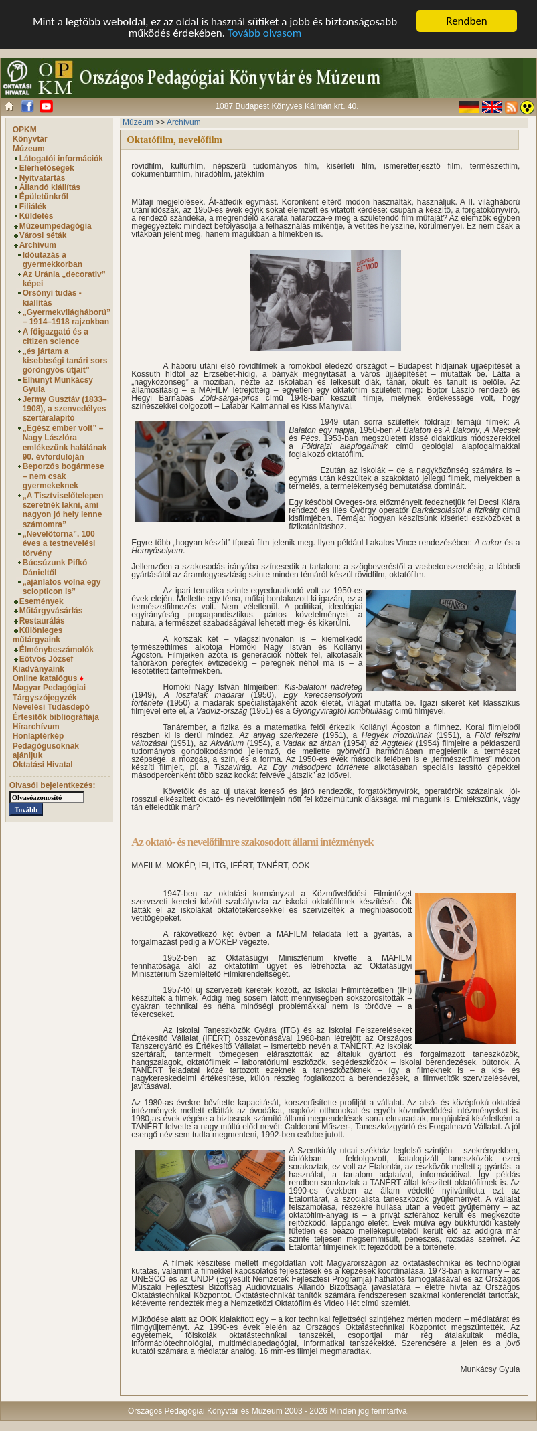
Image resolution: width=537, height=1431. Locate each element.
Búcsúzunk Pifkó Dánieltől (55, 567)
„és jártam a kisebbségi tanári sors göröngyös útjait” (65, 361)
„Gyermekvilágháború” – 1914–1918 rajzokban (66, 317)
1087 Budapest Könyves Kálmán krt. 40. (286, 106)
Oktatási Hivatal (43, 764)
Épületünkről (43, 196)
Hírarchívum (36, 726)
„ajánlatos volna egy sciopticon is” (62, 586)
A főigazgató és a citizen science (55, 336)
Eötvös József (46, 659)
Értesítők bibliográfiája (56, 716)
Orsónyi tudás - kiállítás (52, 297)
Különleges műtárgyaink (38, 635)
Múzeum (29, 148)
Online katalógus (48, 678)
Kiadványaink (38, 669)
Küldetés (36, 216)
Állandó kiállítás (49, 187)
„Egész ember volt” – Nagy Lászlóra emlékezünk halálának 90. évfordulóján (65, 442)
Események (41, 601)
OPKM (25, 129)
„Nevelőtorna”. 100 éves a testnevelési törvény (59, 543)
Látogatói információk (61, 158)
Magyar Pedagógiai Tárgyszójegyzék (49, 692)
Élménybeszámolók (56, 649)
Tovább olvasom (265, 33)
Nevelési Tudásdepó (51, 707)
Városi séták (43, 235)
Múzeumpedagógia (55, 226)
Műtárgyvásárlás (51, 610)
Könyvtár (30, 139)
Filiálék (33, 206)
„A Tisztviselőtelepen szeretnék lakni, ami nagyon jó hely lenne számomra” (63, 510)
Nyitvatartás (42, 178)
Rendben (466, 21)
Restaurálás (42, 621)
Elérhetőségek (46, 168)
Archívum (37, 245)
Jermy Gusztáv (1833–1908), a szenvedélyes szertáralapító (65, 409)
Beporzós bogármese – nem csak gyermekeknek (63, 476)
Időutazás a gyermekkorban (52, 259)
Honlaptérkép (38, 736)
